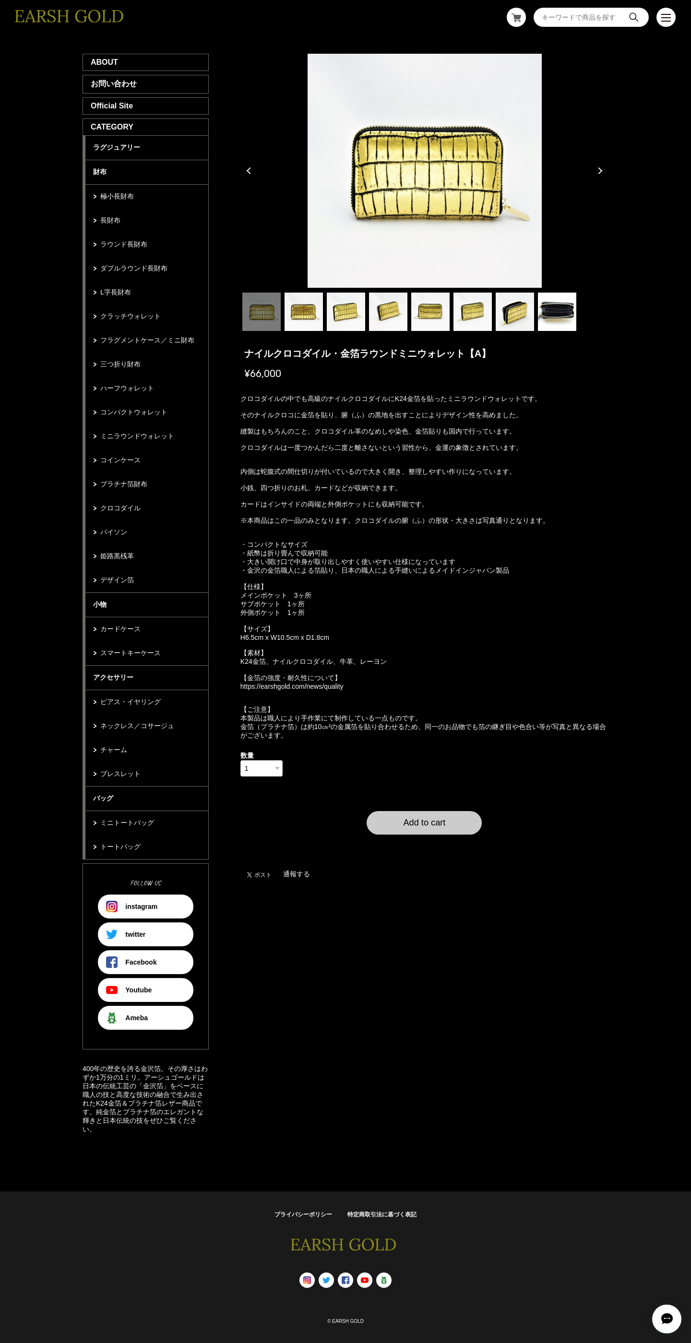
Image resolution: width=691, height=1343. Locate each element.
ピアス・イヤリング (130, 702)
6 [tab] (472, 312)
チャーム (113, 750)
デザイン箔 (117, 580)
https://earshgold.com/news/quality (292, 686)
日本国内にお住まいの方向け (424, 846)
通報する (296, 874)
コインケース (120, 460)
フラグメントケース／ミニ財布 (147, 340)
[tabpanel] (424, 171)
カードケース (120, 629)
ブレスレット (120, 774)
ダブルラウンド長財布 (133, 268)
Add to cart (424, 822)
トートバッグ (120, 846)
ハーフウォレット (127, 388)
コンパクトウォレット (133, 412)
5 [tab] (430, 312)
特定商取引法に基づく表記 (382, 1214)
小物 (100, 604)
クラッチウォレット (130, 316)
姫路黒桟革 (117, 556)
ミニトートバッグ (127, 822)
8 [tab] (557, 312)
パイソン (113, 532)
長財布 (110, 220)
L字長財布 (115, 292)
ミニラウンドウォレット (137, 436)
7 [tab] (515, 312)
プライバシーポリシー (303, 1214)
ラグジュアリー (116, 147)
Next (598, 170)
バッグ (103, 798)
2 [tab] (304, 312)
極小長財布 (117, 196)
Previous (250, 170)
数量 (247, 755)
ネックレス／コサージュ (137, 726)
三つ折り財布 (120, 364)
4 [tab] (388, 312)
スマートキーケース (130, 653)
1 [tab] (261, 312)
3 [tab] (346, 312)
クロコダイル (120, 508)
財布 (100, 172)
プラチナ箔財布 (123, 484)
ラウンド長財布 (123, 244)
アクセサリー (113, 677)
